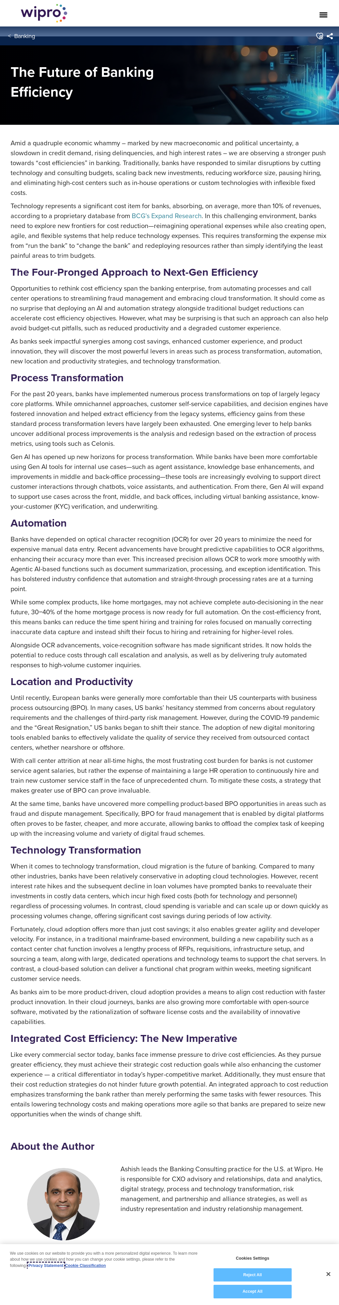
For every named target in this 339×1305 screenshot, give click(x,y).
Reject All (252, 1275)
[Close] (328, 1274)
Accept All (253, 1291)
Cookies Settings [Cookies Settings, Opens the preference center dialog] (252, 1258)
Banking (24, 36)
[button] (319, 36)
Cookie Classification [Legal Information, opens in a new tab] (85, 1265)
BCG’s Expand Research (167, 215)
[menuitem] (329, 36)
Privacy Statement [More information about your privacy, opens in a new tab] (46, 1265)
